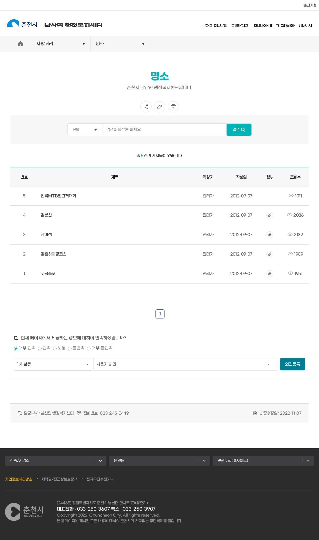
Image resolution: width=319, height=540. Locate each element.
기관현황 (289, 24)
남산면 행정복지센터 (50, 23)
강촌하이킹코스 (53, 254)
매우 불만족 (102, 348)
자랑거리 (245, 24)
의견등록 (292, 364)
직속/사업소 (19, 460)
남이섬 (46, 234)
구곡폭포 (48, 273)
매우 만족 (27, 348)
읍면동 (119, 460)
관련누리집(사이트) (233, 460)
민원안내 (267, 24)
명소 (100, 43)
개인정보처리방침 (18, 479)
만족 (47, 348)
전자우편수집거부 (100, 479)
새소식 (310, 24)
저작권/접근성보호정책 (59, 479)
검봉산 (46, 215)
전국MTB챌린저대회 (58, 196)
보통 (62, 348)
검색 (236, 129)
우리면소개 (220, 24)
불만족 (78, 348)
